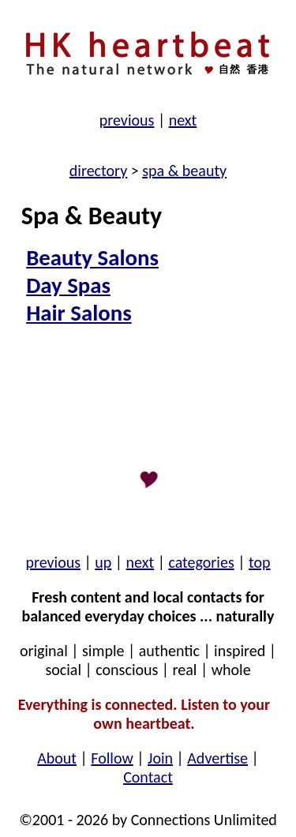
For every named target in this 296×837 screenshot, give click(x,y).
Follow (112, 758)
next (183, 120)
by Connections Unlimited (192, 819)
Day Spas (68, 285)
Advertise (217, 758)
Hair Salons (79, 313)
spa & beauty (184, 170)
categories (201, 562)
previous (127, 120)
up (103, 562)
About (57, 758)
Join (160, 758)
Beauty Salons (92, 258)
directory (98, 170)
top (260, 562)
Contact (148, 777)
